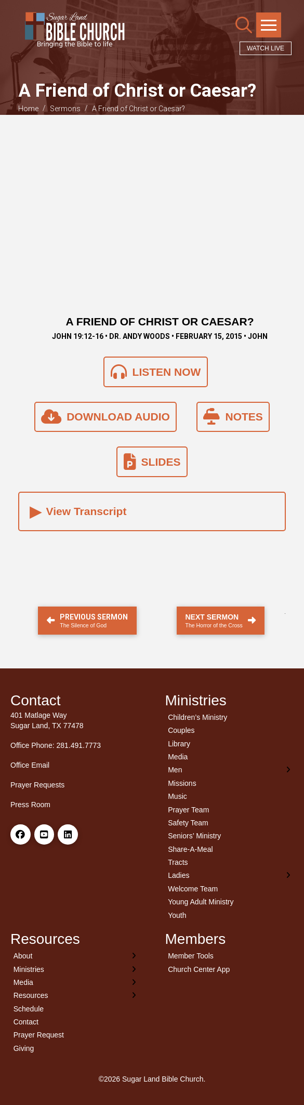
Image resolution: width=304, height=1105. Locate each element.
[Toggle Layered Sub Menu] (229, 770)
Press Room (30, 804)
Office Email (29, 765)
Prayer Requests (37, 785)
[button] (243, 24)
